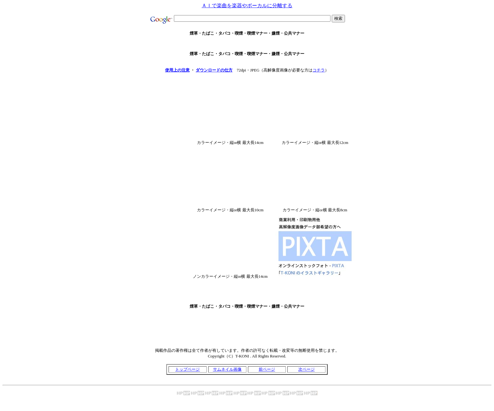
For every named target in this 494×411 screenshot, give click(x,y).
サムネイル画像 (227, 369)
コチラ (319, 70)
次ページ (306, 369)
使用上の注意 (177, 70)
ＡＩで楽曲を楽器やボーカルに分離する (247, 5)
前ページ (267, 369)
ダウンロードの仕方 (214, 70)
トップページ (187, 369)
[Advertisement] (247, 43)
